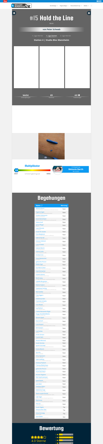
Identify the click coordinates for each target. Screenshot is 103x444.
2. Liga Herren (65, 36)
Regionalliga (63, 5)
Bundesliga (53, 5)
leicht (26, 95)
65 (51, 95)
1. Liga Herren (37, 36)
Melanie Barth (75, 169)
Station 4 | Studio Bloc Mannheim (51, 40)
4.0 (77, 95)
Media (85, 5)
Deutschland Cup (75, 5)
